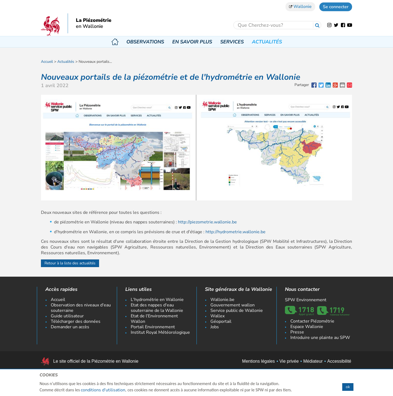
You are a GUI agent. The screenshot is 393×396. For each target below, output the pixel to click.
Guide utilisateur (67, 316)
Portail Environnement (153, 327)
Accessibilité (339, 361)
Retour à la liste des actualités (70, 263)
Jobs (214, 327)
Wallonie (300, 7)
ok (348, 386)
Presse (297, 332)
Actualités (267, 42)
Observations (145, 42)
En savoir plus (192, 42)
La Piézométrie (93, 20)
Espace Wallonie (306, 327)
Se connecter (336, 7)
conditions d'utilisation (103, 390)
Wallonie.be (222, 300)
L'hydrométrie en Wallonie (157, 300)
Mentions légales (258, 361)
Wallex (217, 316)
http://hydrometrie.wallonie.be (236, 232)
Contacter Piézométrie (312, 321)
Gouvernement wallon (232, 305)
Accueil (114, 41)
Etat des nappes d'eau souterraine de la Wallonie (157, 308)
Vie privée (289, 361)
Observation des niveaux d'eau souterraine (81, 308)
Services (232, 42)
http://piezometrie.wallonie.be (207, 222)
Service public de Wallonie (236, 311)
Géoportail (220, 321)
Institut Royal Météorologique (160, 332)
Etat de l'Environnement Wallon (154, 318)
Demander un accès (70, 327)
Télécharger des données (75, 321)
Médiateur (313, 361)
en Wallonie (89, 26)
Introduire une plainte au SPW (320, 338)
